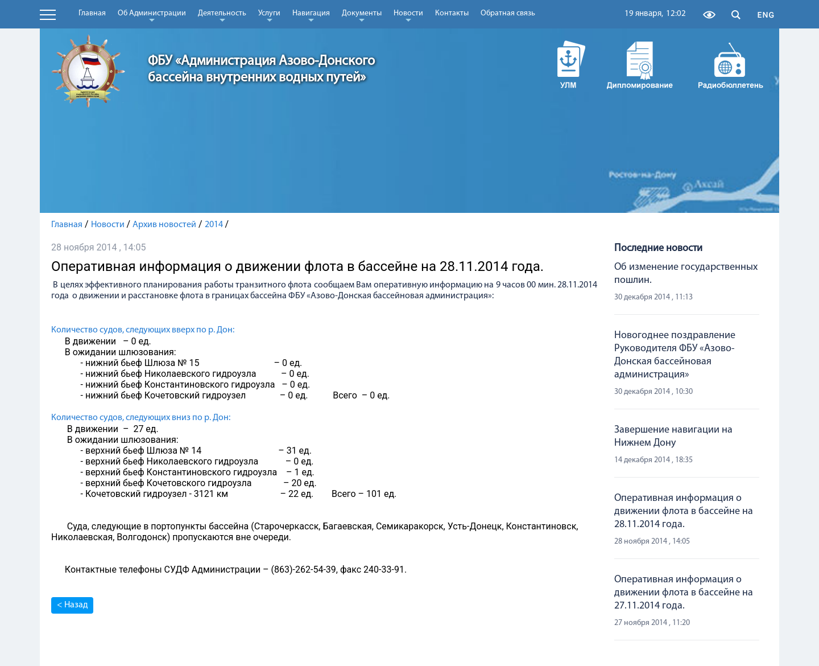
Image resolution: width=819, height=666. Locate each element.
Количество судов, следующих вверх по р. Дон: (142, 330)
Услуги (269, 15)
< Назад (72, 605)
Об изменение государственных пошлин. (686, 274)
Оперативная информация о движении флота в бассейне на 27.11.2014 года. (683, 592)
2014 (214, 224)
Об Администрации (152, 15)
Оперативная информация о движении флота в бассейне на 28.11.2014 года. (683, 511)
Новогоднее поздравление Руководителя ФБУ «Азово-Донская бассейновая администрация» (674, 355)
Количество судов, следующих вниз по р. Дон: (140, 417)
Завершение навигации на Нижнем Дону (673, 437)
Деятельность (222, 15)
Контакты (452, 13)
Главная (92, 13)
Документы (362, 15)
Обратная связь (508, 13)
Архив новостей (164, 224)
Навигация (311, 15)
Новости (408, 15)
